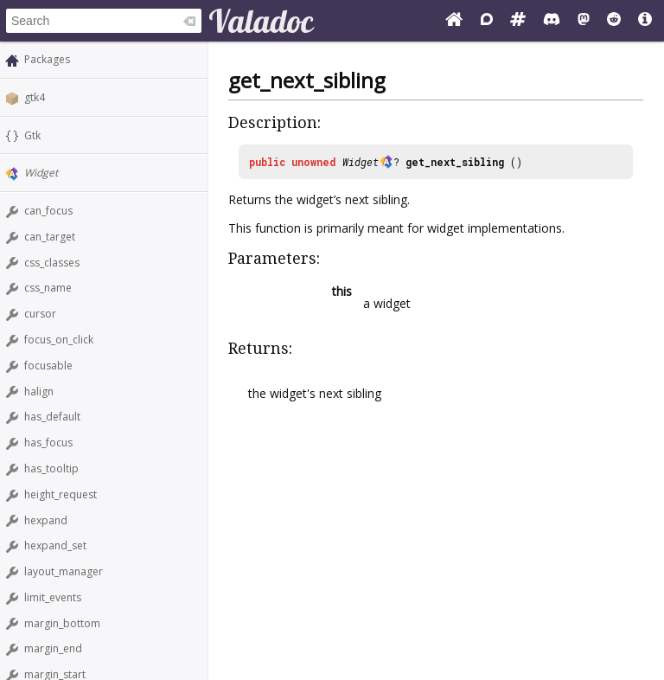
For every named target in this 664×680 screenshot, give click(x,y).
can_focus (48, 210)
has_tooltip (51, 468)
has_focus (48, 442)
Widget (41, 172)
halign (39, 391)
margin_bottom (62, 623)
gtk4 (34, 97)
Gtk (32, 135)
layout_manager (63, 571)
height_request (60, 494)
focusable (48, 365)
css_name (48, 287)
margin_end (53, 648)
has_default (52, 416)
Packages (47, 59)
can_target (49, 236)
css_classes (52, 262)
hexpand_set (55, 545)
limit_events (52, 597)
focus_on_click (58, 339)
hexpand (45, 520)
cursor (40, 313)
